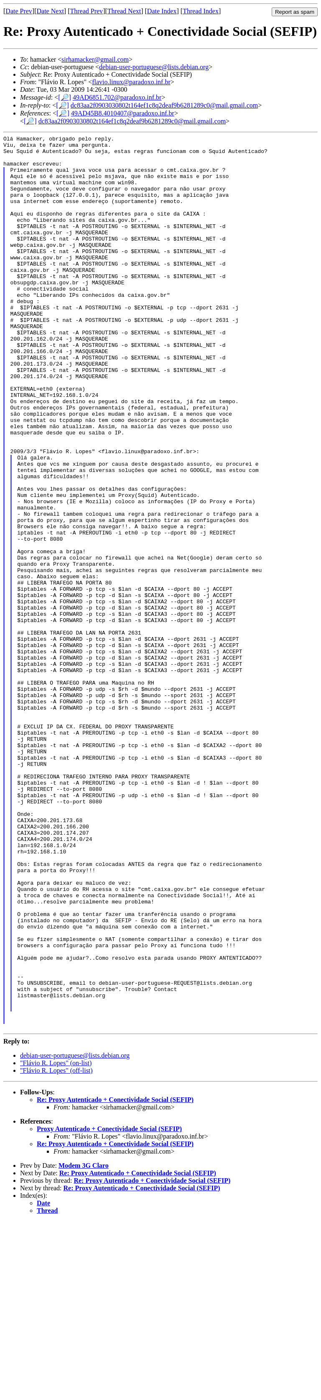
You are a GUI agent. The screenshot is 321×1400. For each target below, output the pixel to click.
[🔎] (64, 97)
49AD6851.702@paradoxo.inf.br (117, 97)
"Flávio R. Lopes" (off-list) (56, 1249)
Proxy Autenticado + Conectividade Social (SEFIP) (109, 1307)
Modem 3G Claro (84, 1344)
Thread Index (201, 11)
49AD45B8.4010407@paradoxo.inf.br (122, 113)
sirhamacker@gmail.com (95, 59)
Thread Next (124, 11)
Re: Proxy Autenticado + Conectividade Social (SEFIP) (115, 1278)
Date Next (50, 11)
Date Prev (18, 11)
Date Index (162, 11)
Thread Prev (86, 11)
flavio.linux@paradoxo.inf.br (131, 81)
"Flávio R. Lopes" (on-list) (56, 1241)
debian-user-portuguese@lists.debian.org (154, 66)
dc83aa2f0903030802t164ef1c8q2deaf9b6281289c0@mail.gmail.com (164, 105)
